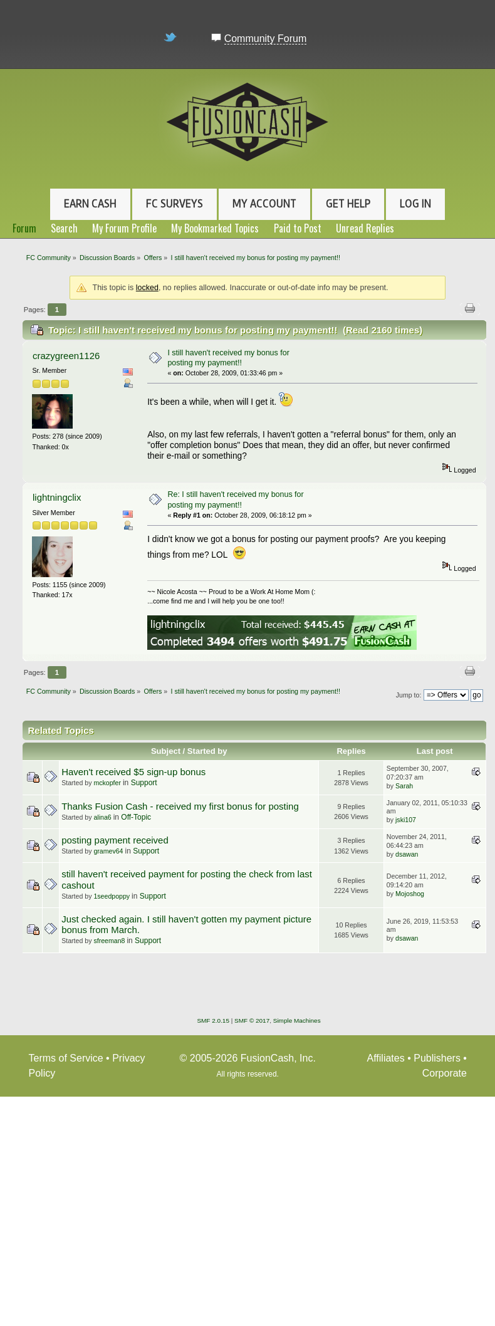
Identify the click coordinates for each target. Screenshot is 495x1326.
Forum (24, 228)
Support (144, 782)
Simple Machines (297, 1020)
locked (147, 287)
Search (64, 228)
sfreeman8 (109, 940)
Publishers (437, 1058)
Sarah (404, 786)
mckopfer (107, 782)
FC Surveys (174, 204)
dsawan (407, 854)
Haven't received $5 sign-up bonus (133, 771)
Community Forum (265, 38)
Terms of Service (66, 1058)
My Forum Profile (124, 228)
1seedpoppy (111, 896)
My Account (264, 204)
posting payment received (115, 840)
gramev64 (108, 851)
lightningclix (57, 497)
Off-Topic (136, 817)
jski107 (405, 819)
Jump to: (409, 695)
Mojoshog (409, 893)
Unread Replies (365, 228)
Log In (415, 204)
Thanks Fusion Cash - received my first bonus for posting (180, 806)
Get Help (348, 204)
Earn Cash (90, 204)
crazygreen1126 (66, 355)
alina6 (102, 817)
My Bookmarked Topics (215, 228)
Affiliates (386, 1058)
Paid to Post (297, 228)
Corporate (444, 1073)
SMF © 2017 (251, 1020)
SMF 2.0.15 (213, 1020)
